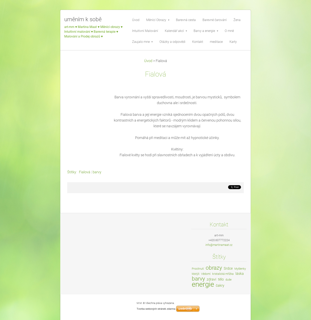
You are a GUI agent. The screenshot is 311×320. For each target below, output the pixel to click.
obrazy (214, 267)
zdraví (211, 279)
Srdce (228, 268)
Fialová (84, 172)
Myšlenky (240, 268)
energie (203, 284)
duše (228, 279)
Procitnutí (198, 268)
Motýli (195, 273)
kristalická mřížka (223, 273)
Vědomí (205, 273)
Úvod (148, 61)
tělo (221, 279)
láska (239, 273)
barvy (97, 172)
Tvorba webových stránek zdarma (156, 308)
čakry (220, 285)
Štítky (71, 172)
